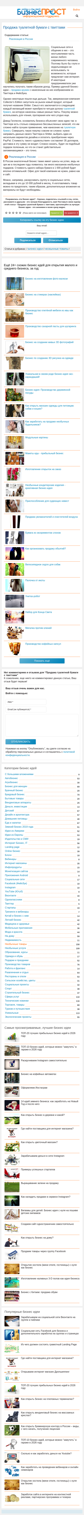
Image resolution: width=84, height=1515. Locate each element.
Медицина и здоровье (17, 924)
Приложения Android (16, 875)
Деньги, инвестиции (16, 806)
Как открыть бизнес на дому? (37, 1237)
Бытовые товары (14, 798)
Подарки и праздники (16, 960)
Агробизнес (11, 782)
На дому (9, 936)
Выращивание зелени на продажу (40, 1183)
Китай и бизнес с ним (17, 915)
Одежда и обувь (14, 956)
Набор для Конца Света (38, 612)
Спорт (8, 988)
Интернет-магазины (16, 863)
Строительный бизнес (17, 992)
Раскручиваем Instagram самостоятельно (44, 1060)
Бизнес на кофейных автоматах (38, 1074)
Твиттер (9, 903)
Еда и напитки (13, 822)
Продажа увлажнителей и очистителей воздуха (51, 517)
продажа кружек (20, 90)
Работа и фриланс (15, 968)
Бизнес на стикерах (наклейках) (43, 294)
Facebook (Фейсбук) (16, 883)
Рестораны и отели (15, 976)
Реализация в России (20, 39)
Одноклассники (13, 899)
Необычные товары (16, 944)
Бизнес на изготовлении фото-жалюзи (46, 278)
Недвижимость (13, 940)
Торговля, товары (14, 1004)
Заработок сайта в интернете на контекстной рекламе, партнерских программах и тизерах (46, 1495)
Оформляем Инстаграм (34, 1087)
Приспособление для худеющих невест (47, 501)
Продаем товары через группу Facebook (43, 1251)
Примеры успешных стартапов (38, 1169)
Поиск (75, 16)
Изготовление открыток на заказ (43, 469)
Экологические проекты (18, 1017)
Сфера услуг (12, 996)
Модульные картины (36, 437)
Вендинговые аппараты (18, 802)
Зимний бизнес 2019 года (19, 827)
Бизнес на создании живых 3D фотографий (49, 342)
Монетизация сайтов (16, 871)
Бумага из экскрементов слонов (43, 532)
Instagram (10, 887)
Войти (75, 9)
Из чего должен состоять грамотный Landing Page (49, 1344)
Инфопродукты (13, 867)
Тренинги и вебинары (17, 911)
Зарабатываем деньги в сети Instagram (42, 1156)
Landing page (12, 847)
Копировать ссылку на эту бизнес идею (42, 220)
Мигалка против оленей (38, 628)
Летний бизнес (13, 920)
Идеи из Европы (14, 835)
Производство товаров (17, 964)
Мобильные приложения (18, 928)
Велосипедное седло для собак (42, 564)
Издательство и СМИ (16, 839)
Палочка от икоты (35, 580)
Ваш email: (42, 225)
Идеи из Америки (14, 831)
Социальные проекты (17, 984)
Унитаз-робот (32, 596)
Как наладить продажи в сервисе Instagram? (45, 1196)
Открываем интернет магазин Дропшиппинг (45, 1371)
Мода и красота (13, 932)
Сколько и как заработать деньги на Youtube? (46, 1453)
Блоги (8, 855)
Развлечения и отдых (17, 972)
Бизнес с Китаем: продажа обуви (39, 1292)
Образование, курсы (16, 952)
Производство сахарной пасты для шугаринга (50, 326)
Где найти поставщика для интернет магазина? (47, 1128)
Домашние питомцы (16, 818)
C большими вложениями (19, 774)
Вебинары (10, 859)
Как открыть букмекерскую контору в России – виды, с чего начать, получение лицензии (50, 1427)
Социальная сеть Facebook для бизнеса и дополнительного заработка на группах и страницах (50, 1332)
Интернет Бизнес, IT (16, 843)
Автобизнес (11, 778)
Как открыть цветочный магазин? (39, 1142)
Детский (9, 810)
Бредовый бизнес (15, 794)
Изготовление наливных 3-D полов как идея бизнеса (50, 1278)
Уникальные (11, 1013)
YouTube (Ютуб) (14, 891)
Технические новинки (17, 1000)
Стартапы (10, 907)
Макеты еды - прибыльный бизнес (44, 453)
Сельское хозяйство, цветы (20, 980)
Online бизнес (12, 851)
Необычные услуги (15, 948)
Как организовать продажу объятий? (45, 548)
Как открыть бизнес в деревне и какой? (43, 1115)
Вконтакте (10, 895)
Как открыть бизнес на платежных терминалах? (47, 1399)
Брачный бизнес (14, 790)
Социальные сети (15, 879)
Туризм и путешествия (17, 1009)
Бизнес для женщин (16, 786)
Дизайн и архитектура (17, 814)
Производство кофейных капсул (43, 644)
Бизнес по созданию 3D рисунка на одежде (49, 358)
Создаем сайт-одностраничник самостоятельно (47, 1224)
